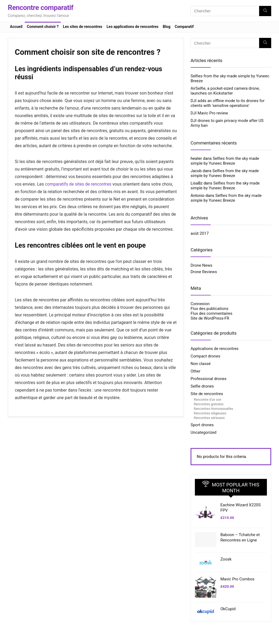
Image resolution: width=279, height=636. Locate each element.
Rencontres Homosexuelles (213, 409)
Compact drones (205, 356)
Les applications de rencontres (133, 26)
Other (196, 371)
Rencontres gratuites (209, 404)
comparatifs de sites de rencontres (78, 184)
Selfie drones (202, 386)
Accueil (16, 26)
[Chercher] (265, 11)
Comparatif (184, 26)
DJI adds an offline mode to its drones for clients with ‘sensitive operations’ (227, 103)
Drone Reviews (204, 271)
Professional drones (208, 378)
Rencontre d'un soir (207, 400)
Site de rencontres (207, 393)
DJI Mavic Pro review (209, 113)
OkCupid (227, 608)
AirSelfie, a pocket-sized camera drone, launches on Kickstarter (225, 91)
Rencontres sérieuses (209, 418)
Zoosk (225, 559)
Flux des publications (209, 308)
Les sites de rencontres (82, 26)
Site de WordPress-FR (210, 318)
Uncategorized (203, 432)
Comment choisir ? (43, 26)
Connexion (200, 303)
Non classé (200, 363)
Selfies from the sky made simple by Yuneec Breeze (225, 161)
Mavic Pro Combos (237, 579)
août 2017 (200, 233)
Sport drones (202, 424)
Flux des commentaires (211, 313)
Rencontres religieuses (210, 413)
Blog (166, 26)
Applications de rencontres (214, 348)
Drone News (201, 265)
